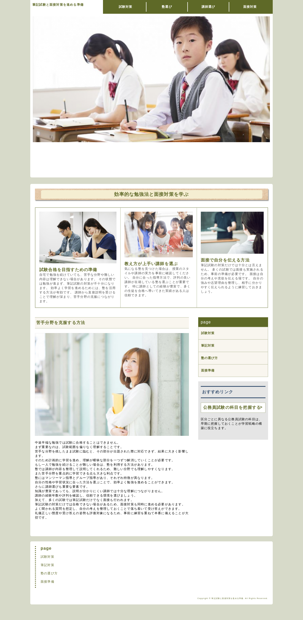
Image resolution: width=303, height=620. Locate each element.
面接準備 (208, 370)
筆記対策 (208, 345)
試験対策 (125, 7)
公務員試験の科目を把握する (232, 407)
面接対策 (250, 7)
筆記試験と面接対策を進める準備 (58, 4)
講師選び (208, 7)
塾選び (167, 7)
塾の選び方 (209, 358)
